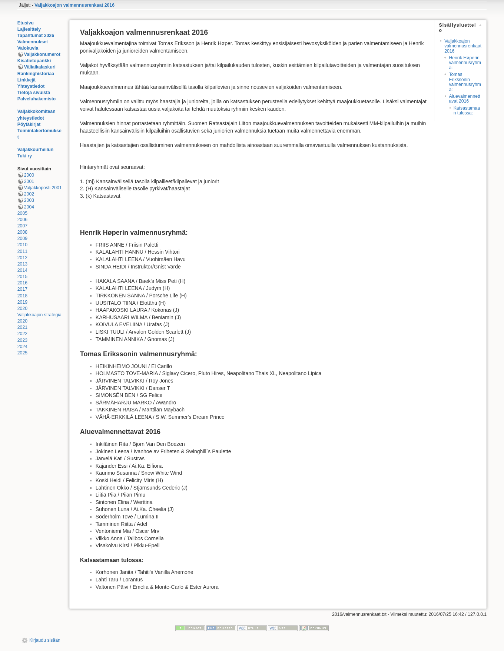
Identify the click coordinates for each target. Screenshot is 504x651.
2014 (22, 270)
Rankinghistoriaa (35, 73)
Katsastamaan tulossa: (467, 111)
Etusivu (25, 23)
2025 (22, 352)
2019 (22, 302)
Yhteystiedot (31, 86)
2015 (22, 276)
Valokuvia (28, 48)
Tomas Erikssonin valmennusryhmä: (465, 82)
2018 (22, 295)
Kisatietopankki (34, 60)
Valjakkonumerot (42, 54)
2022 (22, 333)
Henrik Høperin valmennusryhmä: (465, 62)
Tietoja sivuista (33, 92)
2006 (22, 219)
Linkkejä (26, 80)
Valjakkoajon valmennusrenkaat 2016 (74, 5)
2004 (29, 207)
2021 (22, 327)
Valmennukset (32, 41)
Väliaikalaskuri (40, 67)
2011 (22, 251)
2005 (22, 213)
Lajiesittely (29, 29)
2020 (22, 308)
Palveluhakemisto (36, 98)
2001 (29, 181)
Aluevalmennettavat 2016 (464, 99)
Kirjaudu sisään (44, 640)
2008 (22, 232)
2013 (22, 264)
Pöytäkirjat (29, 124)
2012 (22, 257)
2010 (22, 244)
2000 (29, 175)
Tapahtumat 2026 (35, 35)
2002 (29, 194)
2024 (22, 346)
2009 (22, 238)
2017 (22, 289)
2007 (22, 225)
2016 (22, 283)
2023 (22, 340)
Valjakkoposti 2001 (43, 187)
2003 (29, 200)
